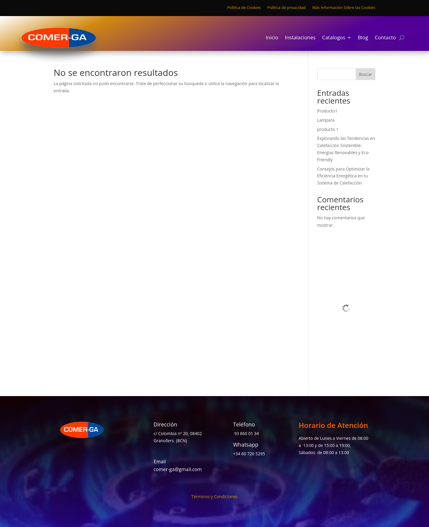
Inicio (272, 38)
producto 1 (328, 129)
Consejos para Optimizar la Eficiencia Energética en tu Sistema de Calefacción (343, 176)
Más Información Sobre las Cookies (343, 7)
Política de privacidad (287, 7)
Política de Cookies (244, 7)
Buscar (365, 74)
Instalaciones (300, 38)
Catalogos (333, 38)
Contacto (385, 38)
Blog (363, 38)
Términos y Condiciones (214, 497)
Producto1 (327, 111)
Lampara (326, 120)
